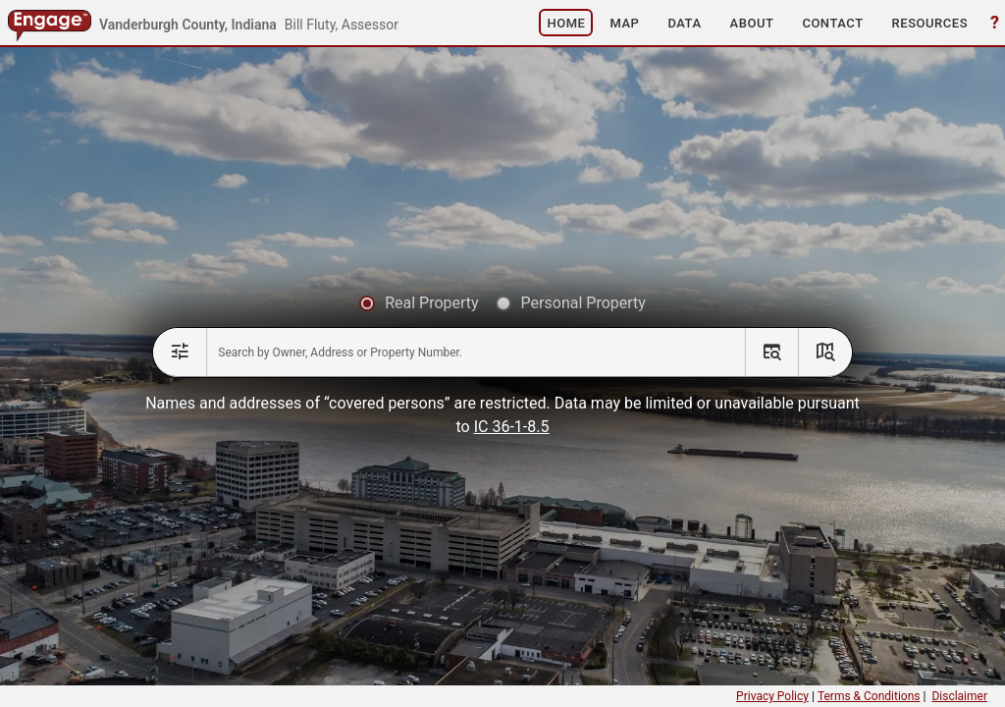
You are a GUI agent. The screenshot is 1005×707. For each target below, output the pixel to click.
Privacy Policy (772, 696)
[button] (566, 22)
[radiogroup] (502, 304)
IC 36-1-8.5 (512, 426)
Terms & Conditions (869, 696)
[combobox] (476, 352)
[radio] (418, 304)
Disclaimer (959, 696)
